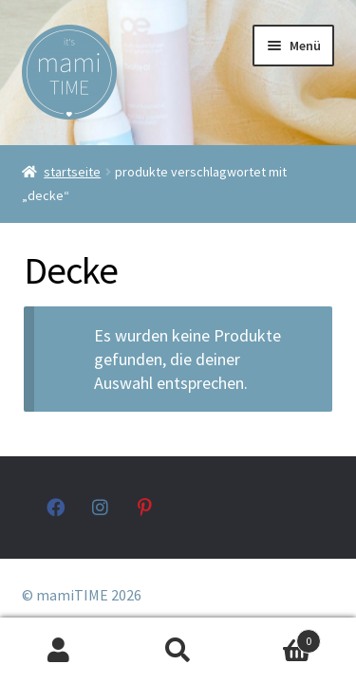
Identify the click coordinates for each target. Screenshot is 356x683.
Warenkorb (279, 637)
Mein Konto (59, 650)
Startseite (72, 171)
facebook (56, 507)
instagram (101, 507)
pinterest (147, 507)
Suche (178, 650)
